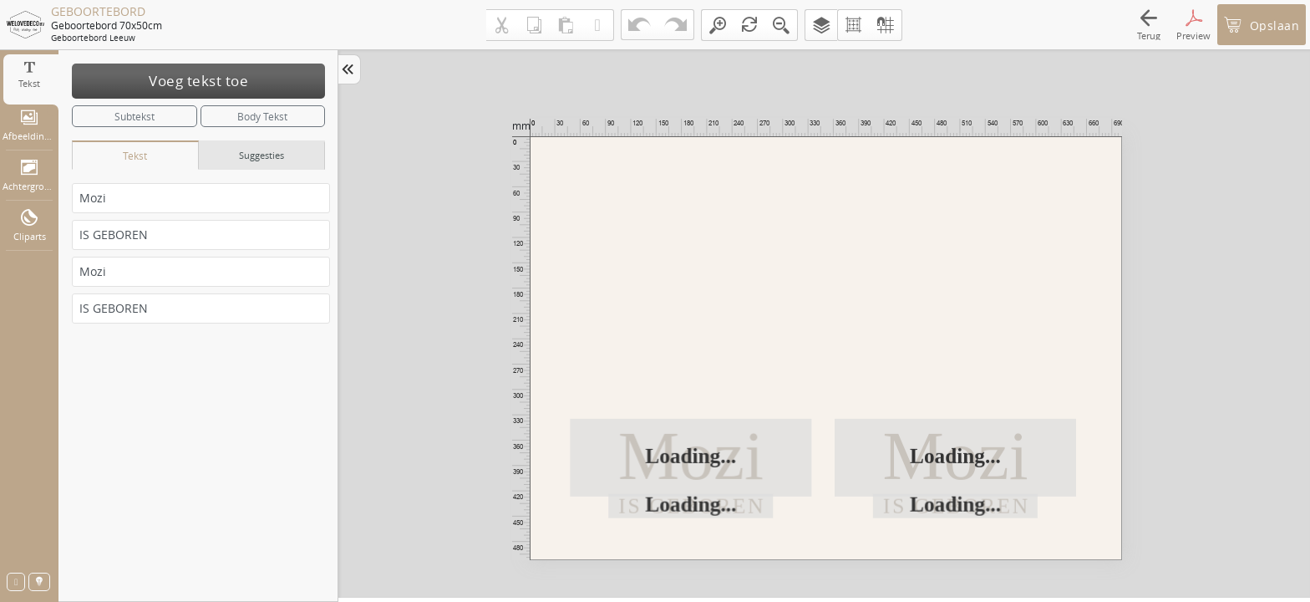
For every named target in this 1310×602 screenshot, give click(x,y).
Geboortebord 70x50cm (106, 25)
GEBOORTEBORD (98, 12)
